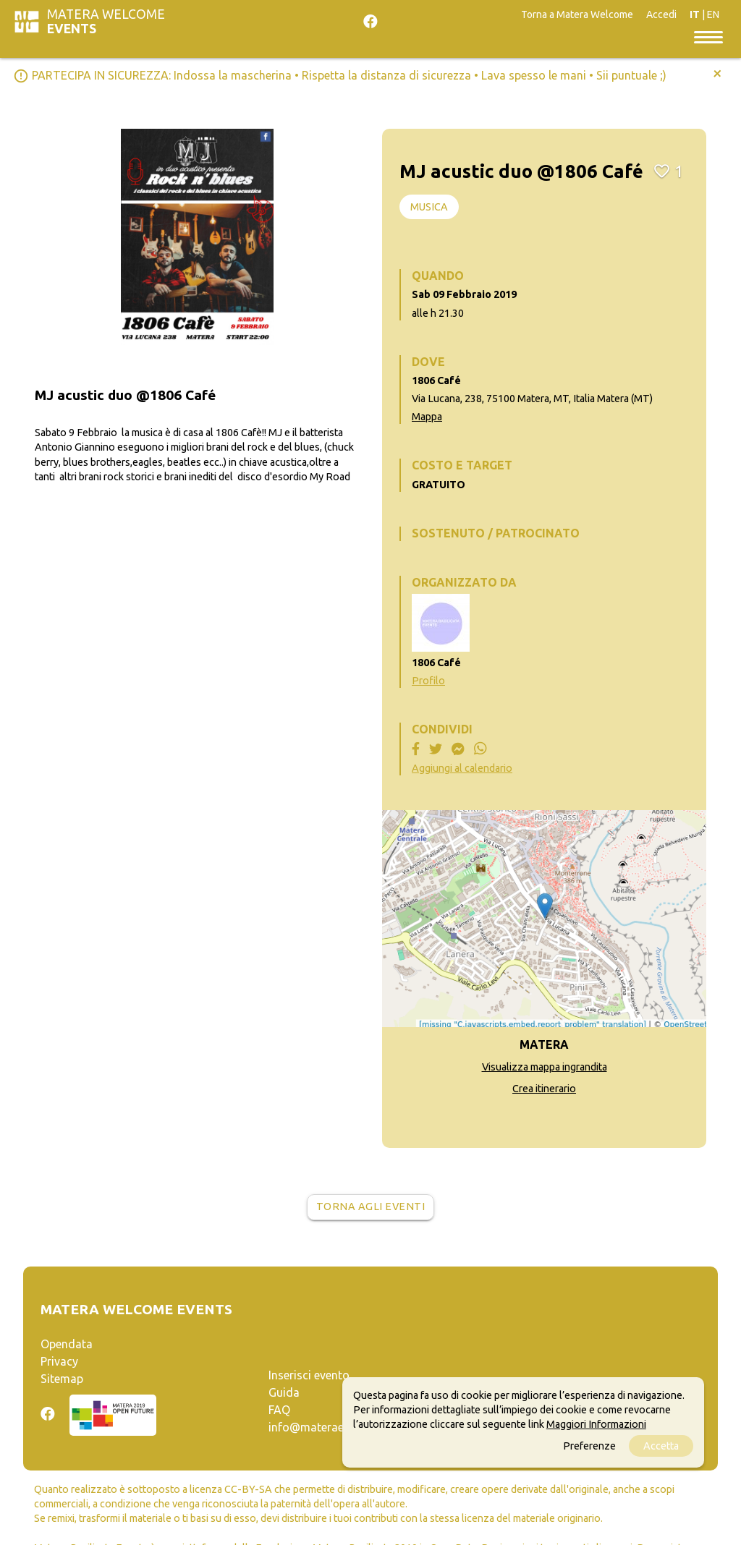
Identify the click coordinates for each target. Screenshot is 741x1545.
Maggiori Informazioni (596, 1424)
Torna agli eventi (370, 1206)
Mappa (427, 416)
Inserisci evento (309, 1375)
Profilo (428, 680)
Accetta (661, 1446)
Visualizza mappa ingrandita (544, 1067)
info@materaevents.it (324, 1427)
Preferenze (589, 1446)
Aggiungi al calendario (462, 768)
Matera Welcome (106, 21)
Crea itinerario (544, 1088)
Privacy (59, 1361)
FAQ (279, 1409)
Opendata (67, 1343)
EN (713, 14)
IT (695, 14)
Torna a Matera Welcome (577, 14)
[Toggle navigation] (708, 36)
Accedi (661, 14)
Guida (284, 1392)
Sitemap (62, 1378)
